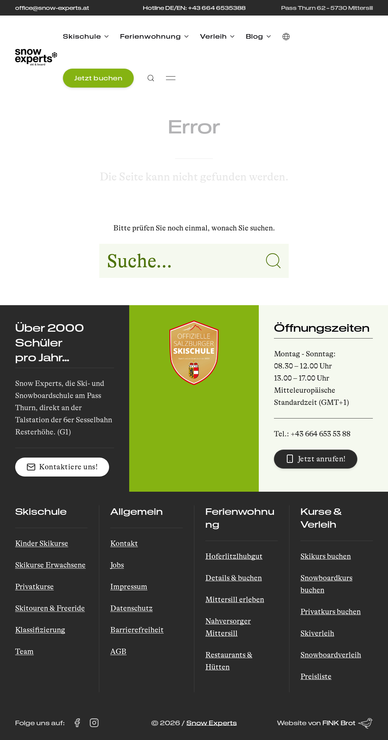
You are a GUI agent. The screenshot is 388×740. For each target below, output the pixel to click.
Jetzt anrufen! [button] (315, 458)
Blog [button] (258, 36)
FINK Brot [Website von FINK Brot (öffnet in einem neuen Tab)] (347, 723)
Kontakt (124, 543)
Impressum (128, 586)
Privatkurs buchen (330, 611)
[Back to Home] (36, 57)
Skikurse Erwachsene (50, 565)
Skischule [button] (86, 36)
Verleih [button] (217, 36)
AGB (118, 651)
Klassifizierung (40, 630)
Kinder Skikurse (41, 543)
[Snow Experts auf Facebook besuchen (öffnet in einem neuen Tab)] (77, 723)
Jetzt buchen (98, 78)
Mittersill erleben (234, 599)
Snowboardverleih (330, 655)
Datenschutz (131, 608)
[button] (286, 36)
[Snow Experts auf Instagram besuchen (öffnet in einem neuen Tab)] (94, 723)
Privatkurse (34, 586)
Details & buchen (233, 578)
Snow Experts (211, 722)
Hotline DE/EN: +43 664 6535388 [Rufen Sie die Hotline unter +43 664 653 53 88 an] (194, 8)
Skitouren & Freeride (50, 608)
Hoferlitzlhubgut (234, 556)
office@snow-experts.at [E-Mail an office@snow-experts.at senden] (52, 8)
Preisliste (316, 676)
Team (24, 651)
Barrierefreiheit (137, 630)
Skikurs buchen (325, 556)
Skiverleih (317, 633)
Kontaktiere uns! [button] (62, 467)
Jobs (117, 565)
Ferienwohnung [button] (154, 36)
